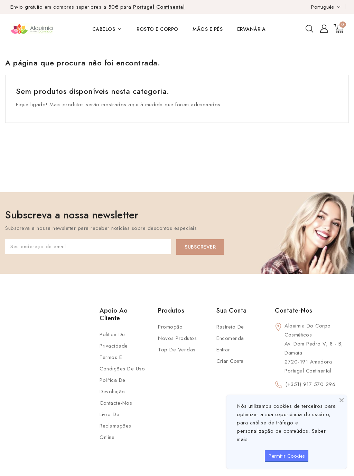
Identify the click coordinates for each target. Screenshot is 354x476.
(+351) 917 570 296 (310, 384)
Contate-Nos (294, 310)
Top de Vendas (177, 349)
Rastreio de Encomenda (230, 332)
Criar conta (230, 361)
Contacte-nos (116, 403)
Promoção (170, 327)
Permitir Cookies (287, 455)
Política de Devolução (112, 385)
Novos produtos (177, 338)
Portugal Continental (159, 7)
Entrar (223, 349)
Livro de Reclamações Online (115, 426)
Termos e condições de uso (122, 362)
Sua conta (231, 310)
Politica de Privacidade (114, 340)
